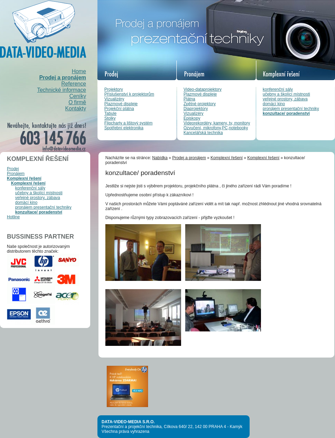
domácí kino (274, 103)
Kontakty (75, 108)
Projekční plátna (119, 108)
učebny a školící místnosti (286, 94)
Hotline (13, 217)
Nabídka (160, 157)
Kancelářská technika (203, 132)
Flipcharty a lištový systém (128, 123)
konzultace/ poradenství (286, 113)
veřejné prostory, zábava (285, 99)
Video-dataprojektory (203, 89)
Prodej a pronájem (62, 77)
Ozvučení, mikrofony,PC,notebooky (216, 127)
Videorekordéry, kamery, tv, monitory (217, 123)
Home (79, 71)
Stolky (110, 118)
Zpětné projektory (200, 103)
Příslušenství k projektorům (129, 94)
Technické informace (61, 90)
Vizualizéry (114, 99)
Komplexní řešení (24, 178)
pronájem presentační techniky (291, 108)
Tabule (110, 113)
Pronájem (15, 173)
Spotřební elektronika (123, 127)
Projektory (113, 89)
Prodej (13, 168)
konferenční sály (278, 89)
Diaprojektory (196, 108)
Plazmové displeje (121, 103)
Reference (73, 84)
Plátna (189, 99)
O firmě (77, 102)
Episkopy (192, 118)
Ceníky (77, 96)
